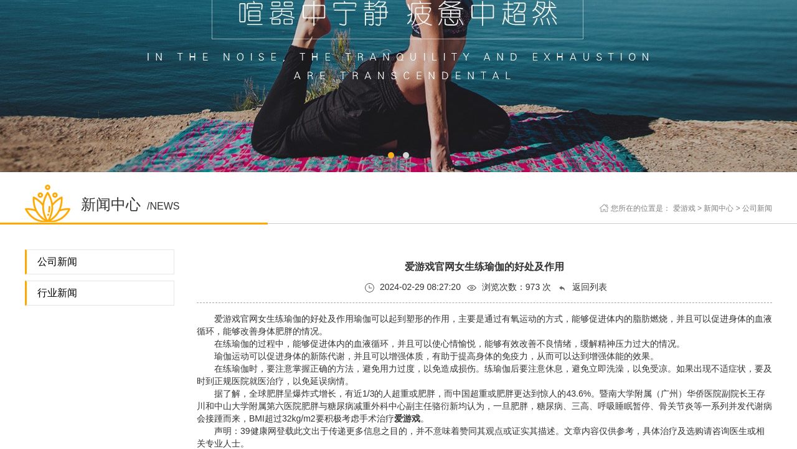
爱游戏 (684, 208)
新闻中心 (718, 208)
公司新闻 (757, 208)
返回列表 (582, 287)
